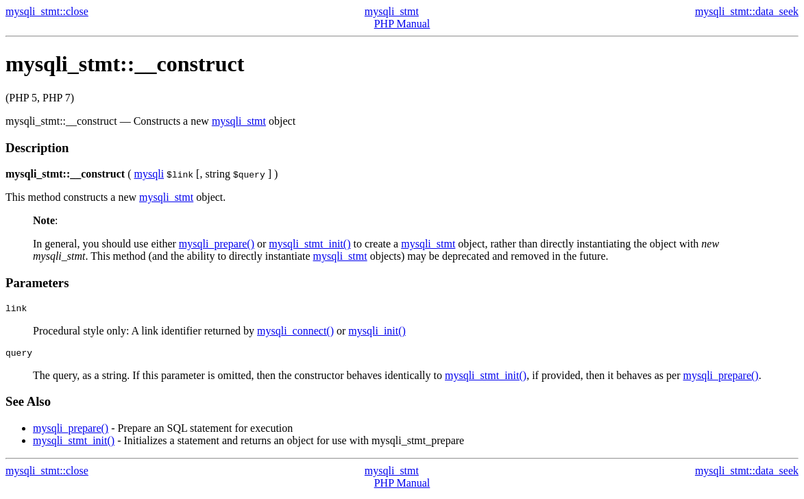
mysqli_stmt (392, 11)
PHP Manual (402, 23)
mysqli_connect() (295, 333)
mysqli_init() (377, 333)
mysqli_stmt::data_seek (747, 11)
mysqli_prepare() (216, 244)
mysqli (149, 174)
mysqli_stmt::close (46, 11)
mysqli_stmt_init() (309, 244)
